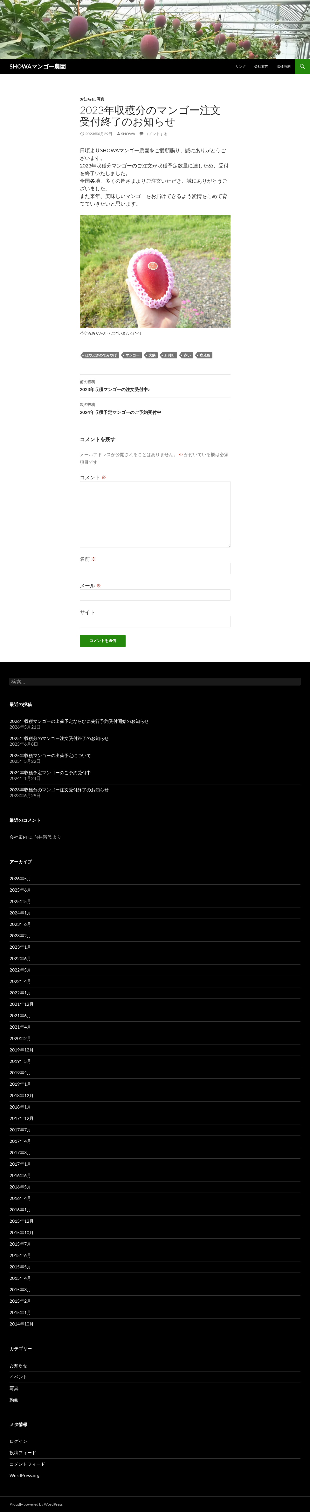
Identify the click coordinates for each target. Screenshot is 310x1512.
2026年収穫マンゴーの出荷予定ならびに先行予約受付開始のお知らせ (79, 721)
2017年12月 (22, 1118)
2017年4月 (20, 1141)
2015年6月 (20, 1255)
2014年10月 (22, 1323)
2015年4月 (20, 1278)
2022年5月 (20, 969)
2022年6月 (20, 958)
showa (128, 133)
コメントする (156, 133)
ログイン (18, 1441)
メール (90, 585)
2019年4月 (20, 1072)
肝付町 (169, 355)
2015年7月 (20, 1244)
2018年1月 (20, 1106)
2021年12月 (22, 1004)
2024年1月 (20, 912)
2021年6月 (20, 1015)
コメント (93, 477)
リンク (241, 66)
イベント (18, 1376)
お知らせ (87, 99)
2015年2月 (20, 1301)
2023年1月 (20, 947)
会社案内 (261, 66)
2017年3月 (20, 1152)
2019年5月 (20, 1061)
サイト (87, 612)
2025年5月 (20, 901)
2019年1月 (20, 1084)
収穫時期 (284, 66)
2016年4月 (20, 1198)
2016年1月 (20, 1209)
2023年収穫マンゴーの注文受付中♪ (155, 385)
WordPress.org (24, 1475)
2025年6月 (20, 890)
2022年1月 (20, 992)
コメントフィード (27, 1464)
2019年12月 (22, 1049)
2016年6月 (20, 1175)
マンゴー (133, 355)
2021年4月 (20, 1027)
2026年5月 (20, 878)
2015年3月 (20, 1289)
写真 (100, 99)
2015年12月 (22, 1221)
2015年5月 (20, 1266)
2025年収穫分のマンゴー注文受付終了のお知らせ (59, 738)
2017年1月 (20, 1164)
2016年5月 (20, 1186)
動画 (14, 1399)
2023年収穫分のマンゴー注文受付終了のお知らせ (59, 789)
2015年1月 (20, 1312)
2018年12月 (22, 1095)
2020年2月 (20, 1038)
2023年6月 (20, 924)
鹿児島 (205, 355)
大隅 (151, 355)
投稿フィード (23, 1452)
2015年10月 (22, 1232)
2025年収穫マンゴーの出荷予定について (50, 755)
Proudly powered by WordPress (36, 1504)
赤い (187, 355)
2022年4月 (20, 981)
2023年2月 (20, 935)
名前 (88, 559)
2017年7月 (20, 1129)
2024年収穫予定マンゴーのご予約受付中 (155, 408)
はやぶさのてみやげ (101, 355)
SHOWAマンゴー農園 (38, 66)
